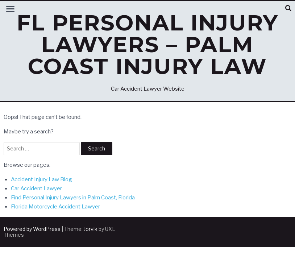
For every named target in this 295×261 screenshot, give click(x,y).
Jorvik (90, 229)
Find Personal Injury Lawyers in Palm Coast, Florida (73, 197)
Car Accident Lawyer (36, 188)
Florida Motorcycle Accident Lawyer (55, 206)
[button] (288, 8)
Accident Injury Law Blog (41, 179)
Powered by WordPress (32, 229)
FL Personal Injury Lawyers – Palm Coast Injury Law (147, 44)
